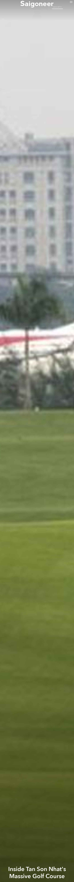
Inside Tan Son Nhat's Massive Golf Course (37, 872)
